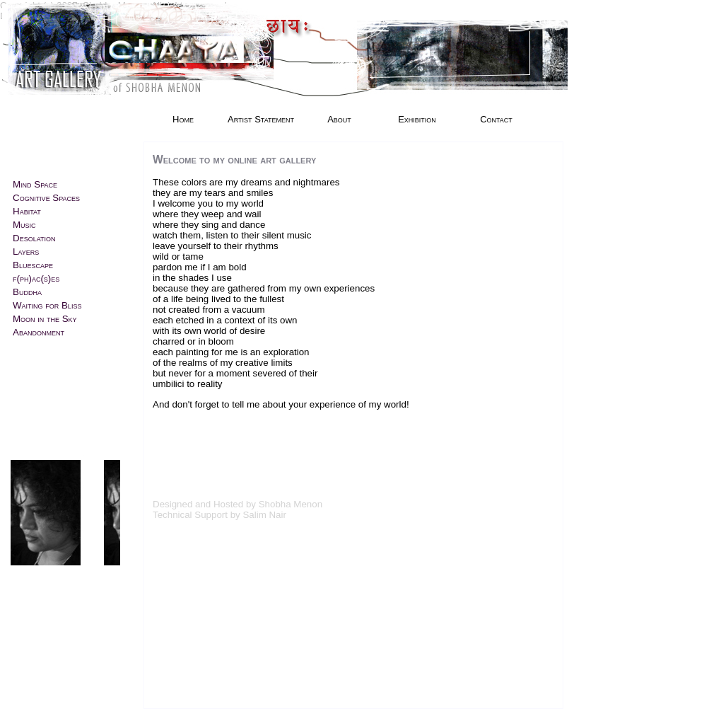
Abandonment (38, 332)
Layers (26, 251)
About (339, 119)
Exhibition (417, 119)
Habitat (27, 211)
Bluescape (33, 265)
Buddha (27, 292)
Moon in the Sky (45, 318)
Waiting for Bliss (47, 305)
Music (24, 224)
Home (183, 119)
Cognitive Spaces (46, 197)
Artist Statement (261, 119)
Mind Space (35, 184)
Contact (496, 119)
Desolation (34, 238)
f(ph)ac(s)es (36, 278)
